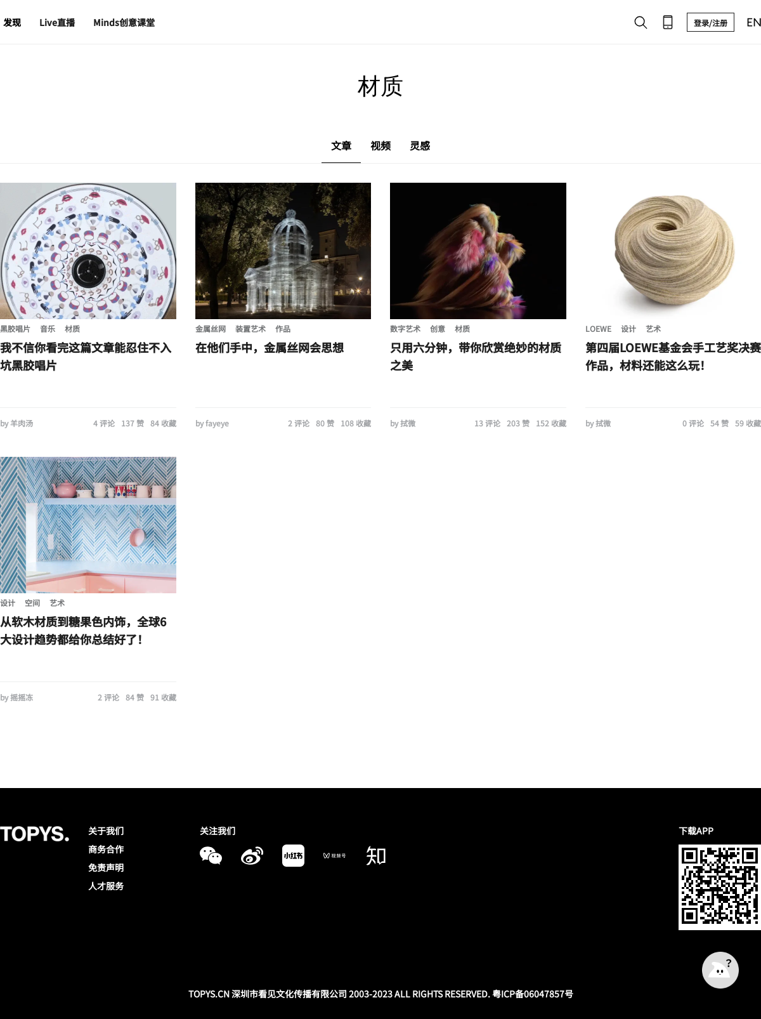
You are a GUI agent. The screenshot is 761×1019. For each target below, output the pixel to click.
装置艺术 (250, 328)
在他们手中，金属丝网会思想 (269, 347)
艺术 (653, 328)
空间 (32, 602)
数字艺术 (405, 328)
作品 (282, 328)
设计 (628, 328)
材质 (72, 328)
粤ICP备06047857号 (532, 993)
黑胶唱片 (15, 328)
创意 (437, 328)
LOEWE (598, 328)
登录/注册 (710, 22)
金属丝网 (210, 328)
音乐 (47, 328)
